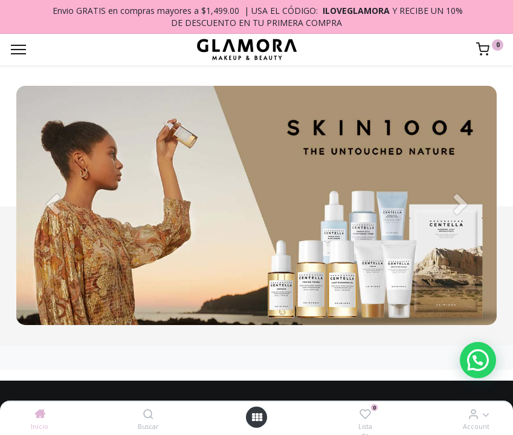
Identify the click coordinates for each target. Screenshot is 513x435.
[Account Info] (473, 414)
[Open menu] (257, 417)
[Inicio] (39, 414)
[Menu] (18, 49)
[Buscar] (148, 414)
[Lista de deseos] (365, 414)
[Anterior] (52, 205)
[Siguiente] (461, 205)
